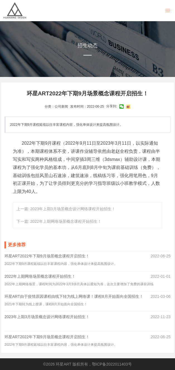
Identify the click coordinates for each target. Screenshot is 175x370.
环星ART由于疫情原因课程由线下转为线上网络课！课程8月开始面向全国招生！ (73, 296)
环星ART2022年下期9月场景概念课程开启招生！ (46, 256)
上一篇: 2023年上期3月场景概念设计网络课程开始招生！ (65, 209)
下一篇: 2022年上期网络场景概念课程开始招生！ (58, 221)
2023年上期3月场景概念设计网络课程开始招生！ (46, 317)
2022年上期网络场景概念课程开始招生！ (40, 276)
